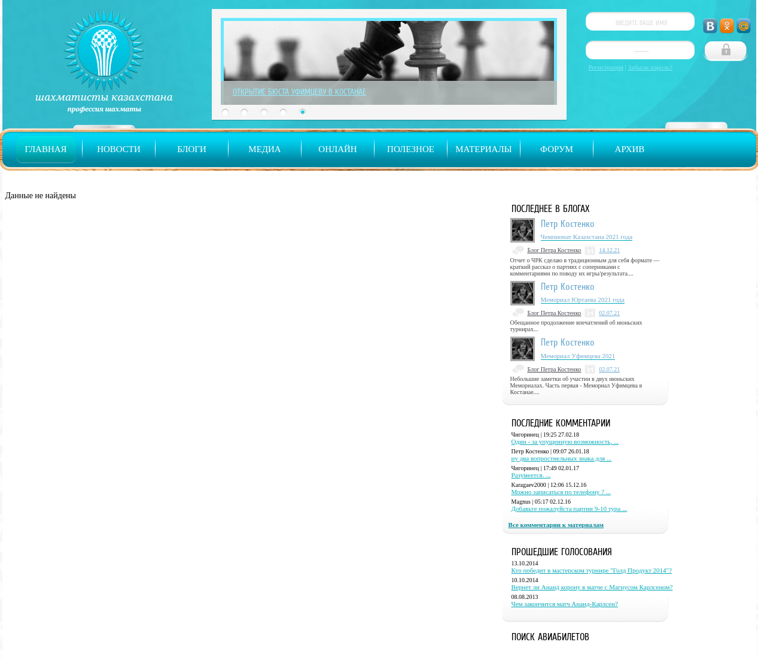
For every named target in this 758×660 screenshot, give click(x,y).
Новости (119, 149)
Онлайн (337, 149)
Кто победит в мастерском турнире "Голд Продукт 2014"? (592, 570)
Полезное (410, 149)
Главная (45, 149)
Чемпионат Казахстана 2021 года (587, 236)
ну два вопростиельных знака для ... (562, 458)
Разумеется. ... (531, 475)
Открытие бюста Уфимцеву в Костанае (299, 91)
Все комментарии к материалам (556, 524)
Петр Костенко (568, 223)
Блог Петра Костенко (555, 250)
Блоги (191, 149)
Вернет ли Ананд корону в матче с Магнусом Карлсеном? (592, 587)
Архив (630, 149)
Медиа (264, 149)
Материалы (483, 149)
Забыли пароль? (650, 67)
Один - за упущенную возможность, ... (565, 441)
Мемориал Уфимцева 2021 (578, 355)
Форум (556, 149)
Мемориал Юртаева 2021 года (583, 299)
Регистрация (606, 67)
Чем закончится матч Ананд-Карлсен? (565, 603)
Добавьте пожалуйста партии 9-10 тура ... (570, 508)
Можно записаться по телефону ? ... (561, 491)
